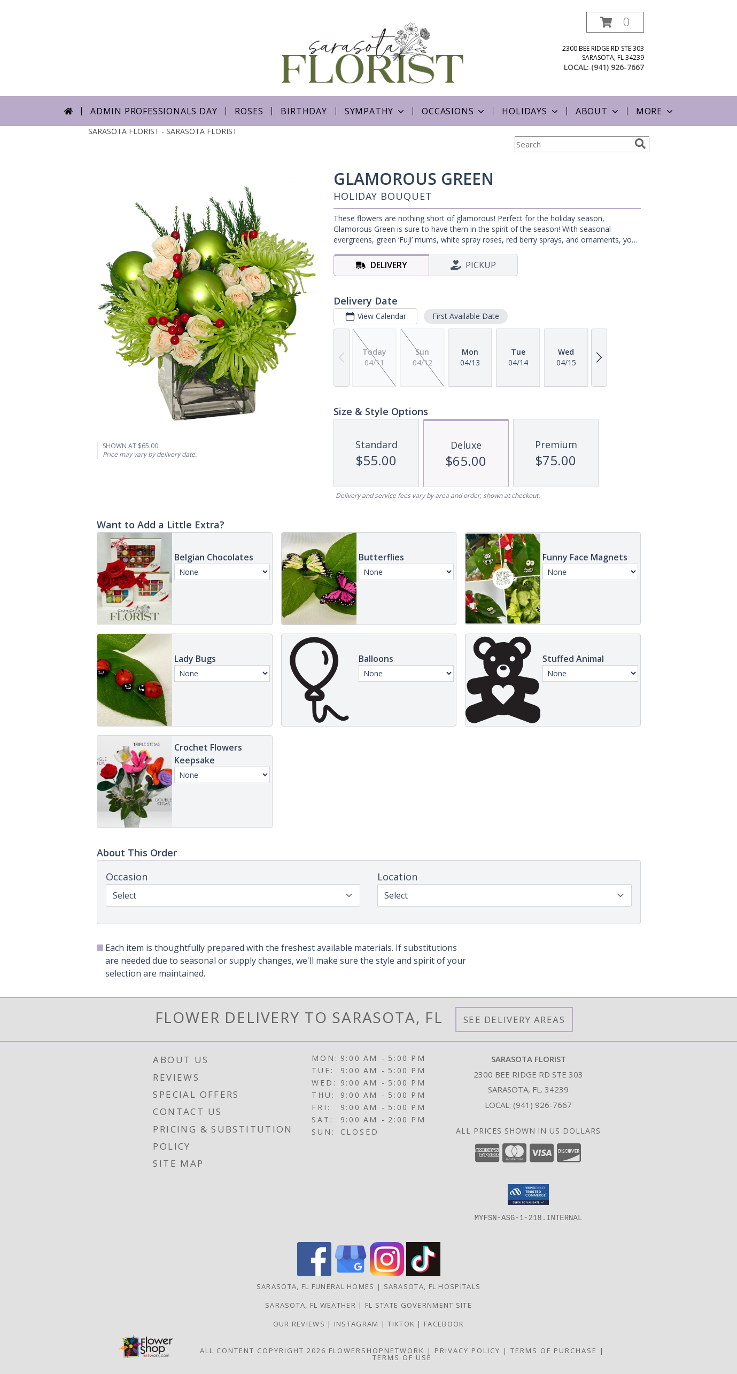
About (598, 111)
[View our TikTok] (423, 1273)
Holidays (531, 111)
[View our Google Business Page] (350, 1273)
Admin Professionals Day (153, 111)
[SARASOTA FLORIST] (372, 54)
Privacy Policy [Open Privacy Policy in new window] (467, 1350)
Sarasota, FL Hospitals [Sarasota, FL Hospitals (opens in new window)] (432, 1286)
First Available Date (465, 316)
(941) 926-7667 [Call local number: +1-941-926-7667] (617, 67)
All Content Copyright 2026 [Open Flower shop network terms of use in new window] (263, 1350)
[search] (640, 144)
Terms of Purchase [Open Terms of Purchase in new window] (553, 1350)
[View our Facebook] (314, 1273)
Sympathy (375, 111)
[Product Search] (572, 144)
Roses (249, 111)
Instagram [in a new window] (357, 1324)
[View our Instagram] (387, 1273)
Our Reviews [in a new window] (300, 1324)
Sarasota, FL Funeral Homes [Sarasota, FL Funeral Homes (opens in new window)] (316, 1286)
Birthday (304, 111)
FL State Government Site (418, 1305)
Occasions (454, 111)
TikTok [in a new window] (402, 1324)
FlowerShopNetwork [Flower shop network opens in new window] (376, 1350)
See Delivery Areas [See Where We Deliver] (514, 1019)
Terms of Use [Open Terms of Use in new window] (402, 1357)
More (655, 111)
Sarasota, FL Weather (310, 1305)
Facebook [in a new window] (444, 1324)
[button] (615, 22)
